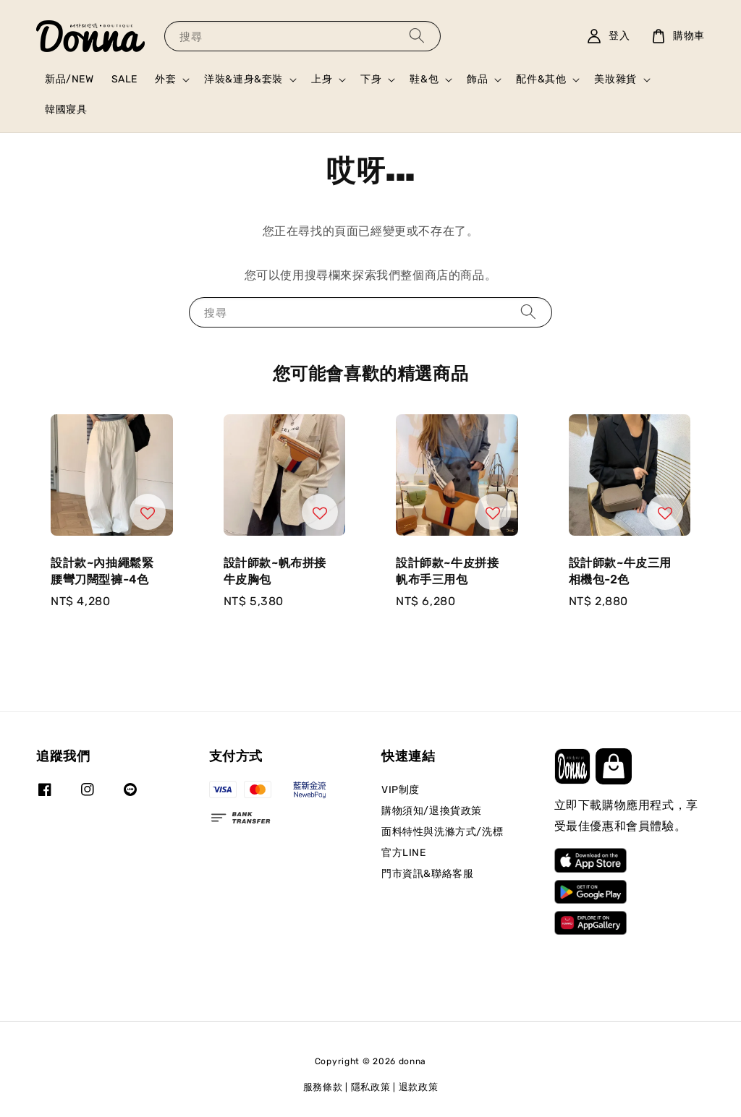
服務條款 (323, 1087)
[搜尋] (417, 36)
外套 (165, 79)
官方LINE (403, 853)
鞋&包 (424, 79)
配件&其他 (541, 79)
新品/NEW (69, 79)
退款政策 (419, 1087)
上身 (321, 79)
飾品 (477, 79)
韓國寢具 (66, 109)
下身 (370, 79)
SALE (124, 79)
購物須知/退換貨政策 (431, 811)
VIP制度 (400, 790)
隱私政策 (371, 1087)
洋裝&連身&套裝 (243, 79)
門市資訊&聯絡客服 (427, 874)
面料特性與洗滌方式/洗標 (442, 832)
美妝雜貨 (615, 79)
